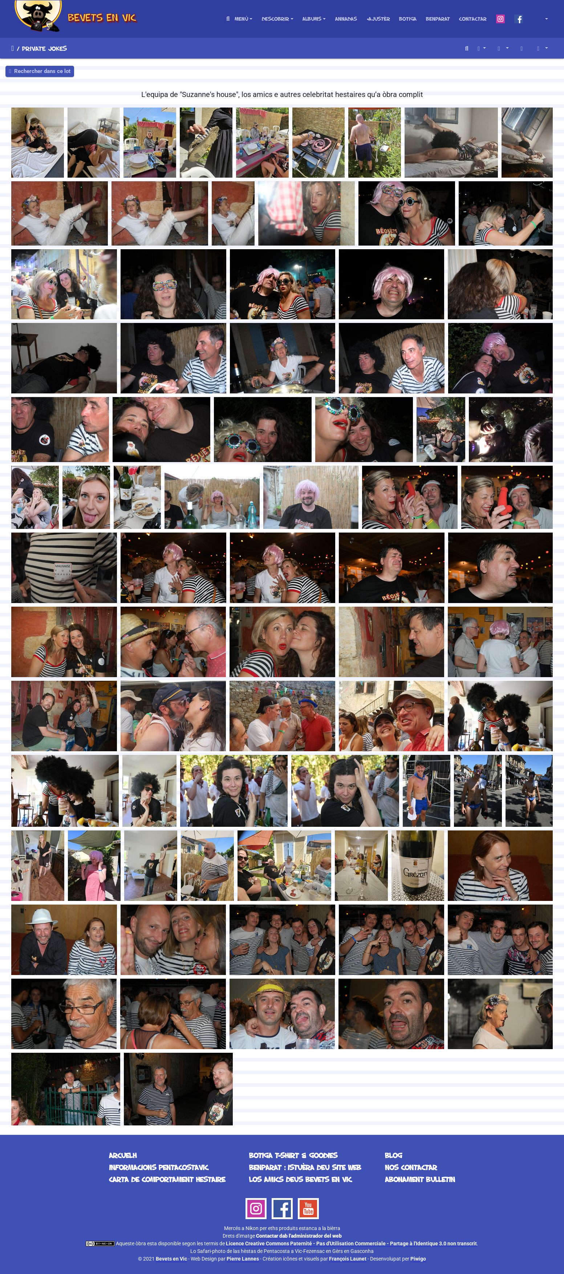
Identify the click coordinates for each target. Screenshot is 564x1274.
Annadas (346, 19)
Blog (393, 1155)
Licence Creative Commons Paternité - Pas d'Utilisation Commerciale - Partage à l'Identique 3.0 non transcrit (351, 1243)
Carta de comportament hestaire (167, 1179)
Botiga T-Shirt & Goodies (293, 1155)
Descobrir (275, 19)
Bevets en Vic (171, 1259)
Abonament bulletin (420, 1179)
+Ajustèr (378, 19)
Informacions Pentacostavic (158, 1167)
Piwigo (418, 1259)
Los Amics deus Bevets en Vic (300, 1179)
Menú (241, 19)
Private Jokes (44, 48)
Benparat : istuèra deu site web (305, 1167)
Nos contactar (411, 1167)
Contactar (473, 19)
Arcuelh (12, 48)
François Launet (347, 1259)
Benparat (438, 19)
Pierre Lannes (243, 1259)
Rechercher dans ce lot (39, 71)
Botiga (408, 19)
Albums (312, 19)
